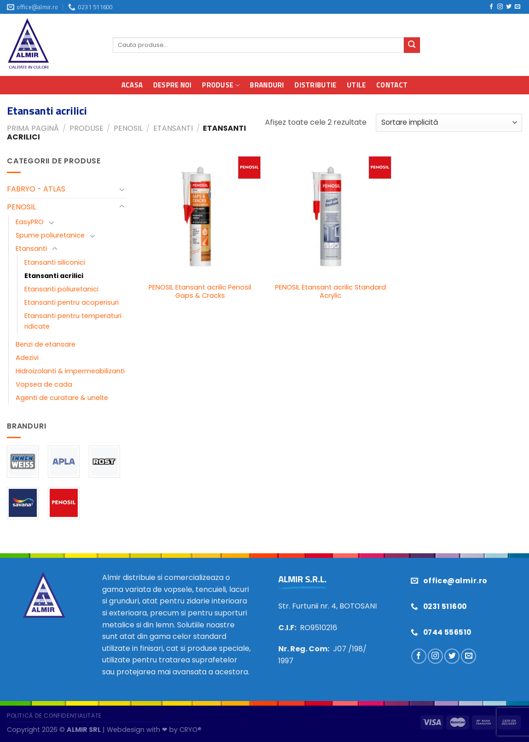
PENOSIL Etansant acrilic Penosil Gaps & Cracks (200, 291)
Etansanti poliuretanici (61, 289)
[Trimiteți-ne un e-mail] (517, 7)
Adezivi (27, 357)
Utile (356, 85)
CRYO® (190, 729)
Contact (392, 85)
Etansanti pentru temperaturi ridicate (72, 321)
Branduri (267, 85)
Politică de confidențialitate (54, 715)
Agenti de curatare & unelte (62, 397)
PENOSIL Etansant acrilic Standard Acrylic (330, 291)
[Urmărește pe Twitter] (509, 7)
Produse (221, 85)
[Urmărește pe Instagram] (500, 7)
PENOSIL (128, 128)
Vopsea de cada (44, 384)
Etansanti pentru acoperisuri (71, 302)
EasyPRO (30, 221)
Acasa (132, 85)
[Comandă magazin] (449, 123)
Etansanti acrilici (53, 275)
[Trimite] (412, 45)
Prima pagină (33, 128)
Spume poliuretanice (50, 235)
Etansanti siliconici (54, 262)
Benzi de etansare (45, 344)
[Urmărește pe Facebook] (491, 7)
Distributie (315, 85)
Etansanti (173, 128)
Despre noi (172, 85)
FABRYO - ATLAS (36, 189)
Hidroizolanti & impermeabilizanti (70, 371)
